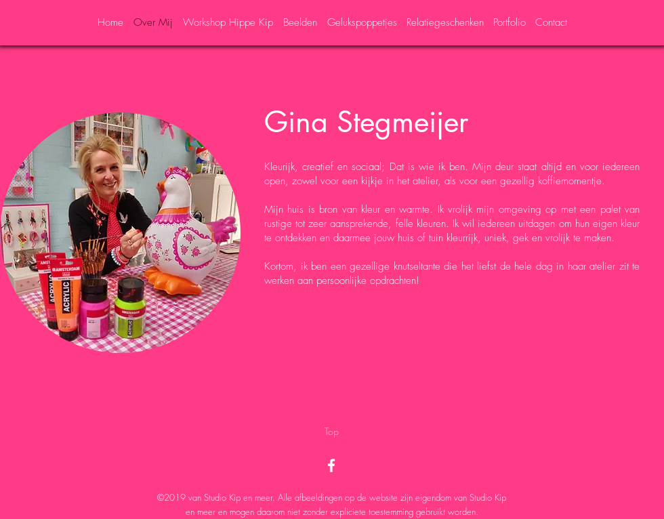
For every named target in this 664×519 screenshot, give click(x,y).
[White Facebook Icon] (331, 465)
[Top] (331, 431)
